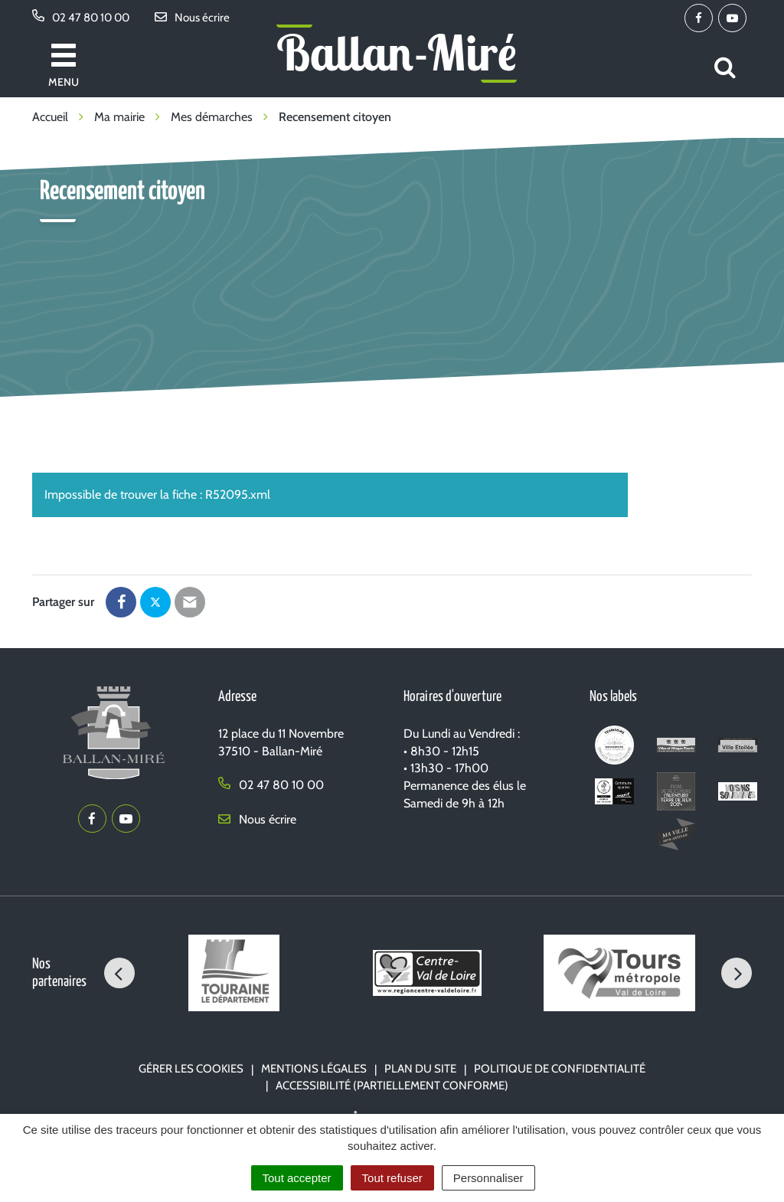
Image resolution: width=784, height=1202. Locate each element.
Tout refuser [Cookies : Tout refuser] (392, 1177)
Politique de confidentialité (559, 1069)
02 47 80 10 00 (271, 785)
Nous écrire (257, 819)
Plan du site (420, 1069)
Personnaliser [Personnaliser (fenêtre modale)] (488, 1177)
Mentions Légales (314, 1069)
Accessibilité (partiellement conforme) (392, 1085)
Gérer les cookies (191, 1069)
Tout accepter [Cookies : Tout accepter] (297, 1177)
